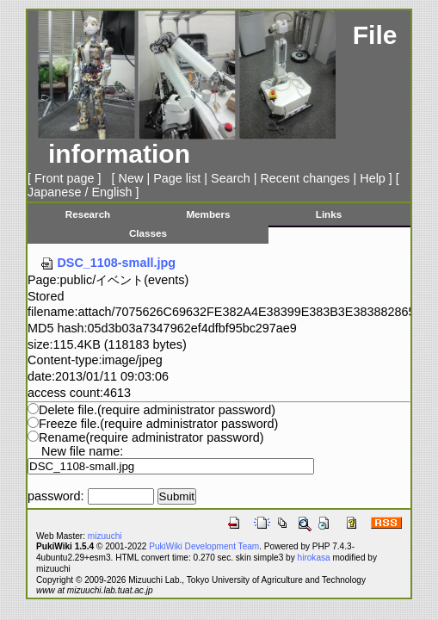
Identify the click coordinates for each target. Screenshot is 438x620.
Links (329, 214)
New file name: (82, 451)
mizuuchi (105, 536)
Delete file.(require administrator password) (157, 410)
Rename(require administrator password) (151, 437)
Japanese (54, 192)
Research (88, 214)
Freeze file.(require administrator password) (158, 424)
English (111, 192)
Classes (148, 233)
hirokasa (314, 557)
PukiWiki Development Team (204, 546)
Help (373, 178)
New (131, 178)
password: (56, 496)
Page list (176, 178)
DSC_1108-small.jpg (108, 263)
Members (208, 214)
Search (230, 178)
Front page (64, 178)
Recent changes (304, 178)
